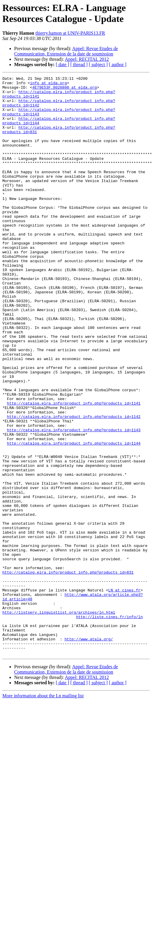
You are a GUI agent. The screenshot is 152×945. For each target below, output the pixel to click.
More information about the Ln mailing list (43, 811)
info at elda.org (48, 84)
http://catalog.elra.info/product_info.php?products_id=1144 (73, 517)
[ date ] (62, 64)
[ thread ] (79, 64)
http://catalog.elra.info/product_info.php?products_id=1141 (73, 469)
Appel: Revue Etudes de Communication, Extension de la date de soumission (66, 51)
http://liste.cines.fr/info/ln (109, 725)
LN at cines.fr (124, 693)
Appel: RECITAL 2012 (87, 59)
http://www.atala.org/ (89, 752)
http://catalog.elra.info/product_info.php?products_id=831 (68, 671)
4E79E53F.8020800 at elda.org (64, 90)
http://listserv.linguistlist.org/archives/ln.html (58, 720)
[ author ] (118, 64)
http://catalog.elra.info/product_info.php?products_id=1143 (73, 501)
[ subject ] (98, 64)
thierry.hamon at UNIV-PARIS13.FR (70, 33)
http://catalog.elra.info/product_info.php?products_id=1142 (73, 485)
